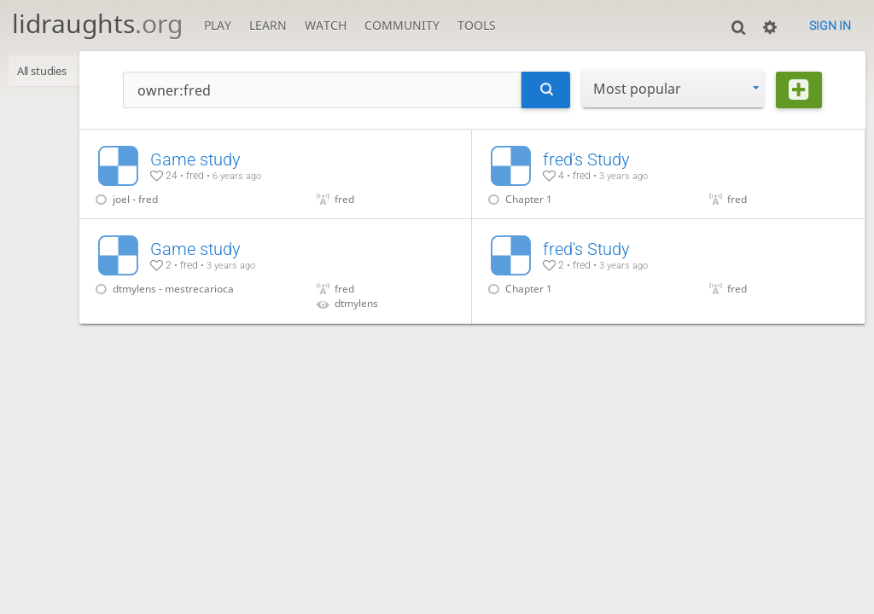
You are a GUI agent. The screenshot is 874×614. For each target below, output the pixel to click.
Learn (268, 25)
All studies (48, 72)
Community (402, 25)
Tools (476, 25)
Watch (326, 25)
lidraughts (97, 23)
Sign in (830, 25)
